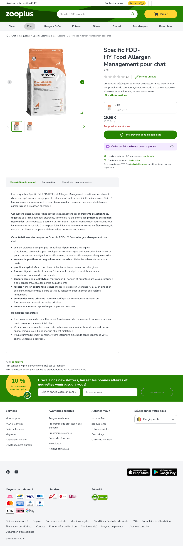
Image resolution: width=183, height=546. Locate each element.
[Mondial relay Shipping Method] (73, 497)
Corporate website (56, 521)
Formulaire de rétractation (156, 521)
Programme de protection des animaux (65, 425)
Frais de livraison (15, 429)
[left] (10, 82)
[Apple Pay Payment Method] (10, 511)
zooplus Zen (98, 418)
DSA (135, 521)
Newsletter (55, 443)
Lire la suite (149, 156)
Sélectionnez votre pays (150, 411)
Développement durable (19, 445)
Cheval (117, 26)
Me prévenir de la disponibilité (140, 135)
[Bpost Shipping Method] (53, 497)
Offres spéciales (100, 429)
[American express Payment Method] (20, 504)
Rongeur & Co (52, 26)
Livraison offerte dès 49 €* (21, 3)
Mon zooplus (13, 418)
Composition (49, 182)
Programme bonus (59, 418)
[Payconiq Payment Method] (10, 497)
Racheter (136, 3)
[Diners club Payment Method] (30, 504)
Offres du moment (102, 439)
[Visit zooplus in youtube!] (16, 472)
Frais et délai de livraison (63, 526)
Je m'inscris (157, 392)
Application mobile (16, 439)
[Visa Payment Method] (30, 497)
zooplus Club (99, 423)
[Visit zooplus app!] (138, 475)
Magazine (11, 434)
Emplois (37, 521)
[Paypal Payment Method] (40, 504)
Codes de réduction (59, 438)
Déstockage (98, 434)
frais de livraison (138, 164)
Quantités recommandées (77, 182)
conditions (17, 361)
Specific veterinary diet (43, 35)
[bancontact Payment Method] (20, 497)
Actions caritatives (59, 449)
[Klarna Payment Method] (20, 511)
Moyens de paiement (112, 526)
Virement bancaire (139, 526)
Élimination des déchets (19, 526)
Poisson (76, 26)
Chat (30, 26)
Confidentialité (89, 526)
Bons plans (165, 26)
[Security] (100, 498)
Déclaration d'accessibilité (20, 532)
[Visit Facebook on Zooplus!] (8, 472)
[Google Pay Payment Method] (30, 511)
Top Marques (140, 26)
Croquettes (24, 35)
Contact (40, 526)
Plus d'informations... (116, 95)
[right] (82, 82)
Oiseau (97, 26)
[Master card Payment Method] (10, 504)
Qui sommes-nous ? (17, 521)
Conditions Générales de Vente (111, 521)
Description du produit (23, 182)
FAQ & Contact (14, 423)
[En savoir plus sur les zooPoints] (172, 146)
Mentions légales (80, 521)
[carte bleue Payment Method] (40, 497)
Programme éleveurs (60, 433)
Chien (12, 26)
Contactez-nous (114, 3)
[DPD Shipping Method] (63, 497)
